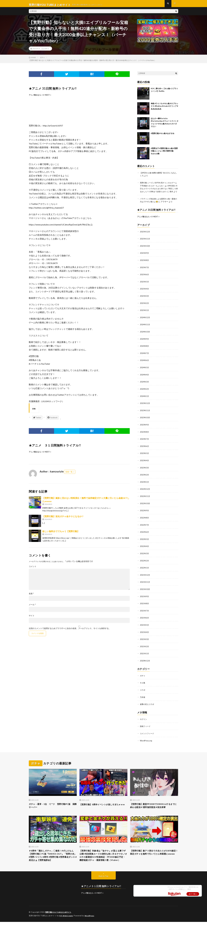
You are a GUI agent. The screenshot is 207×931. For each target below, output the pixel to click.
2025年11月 (145, 243)
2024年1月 (144, 399)
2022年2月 (144, 561)
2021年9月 (144, 597)
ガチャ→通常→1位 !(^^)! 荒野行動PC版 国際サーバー (52, 805)
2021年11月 (145, 583)
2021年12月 (145, 576)
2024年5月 (144, 371)
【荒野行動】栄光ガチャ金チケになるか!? (62, 519)
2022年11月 (145, 498)
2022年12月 (145, 491)
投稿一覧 (69, 474)
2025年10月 (145, 250)
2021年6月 (144, 618)
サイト (31, 618)
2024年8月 (144, 349)
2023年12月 (145, 406)
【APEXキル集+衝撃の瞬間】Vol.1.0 (155, 175)
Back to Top (103, 885)
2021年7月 (144, 611)
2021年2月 (144, 646)
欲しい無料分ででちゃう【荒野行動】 (60, 534)
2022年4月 (144, 547)
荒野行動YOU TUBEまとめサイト (59, 921)
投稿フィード (145, 725)
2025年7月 (144, 272)
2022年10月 (145, 505)
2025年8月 (144, 264)
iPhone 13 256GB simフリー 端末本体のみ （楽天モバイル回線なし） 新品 (183, 897)
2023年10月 (145, 420)
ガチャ (46, 51)
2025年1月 (144, 314)
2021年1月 (144, 653)
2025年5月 (144, 286)
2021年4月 (144, 632)
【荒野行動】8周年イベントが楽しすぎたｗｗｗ (102, 805)
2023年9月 (144, 427)
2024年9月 (144, 342)
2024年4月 (144, 378)
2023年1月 (144, 484)
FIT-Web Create (66, 925)
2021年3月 (144, 639)
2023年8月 (144, 434)
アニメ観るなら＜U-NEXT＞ (40, 97)
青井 (144, 196)
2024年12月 (145, 321)
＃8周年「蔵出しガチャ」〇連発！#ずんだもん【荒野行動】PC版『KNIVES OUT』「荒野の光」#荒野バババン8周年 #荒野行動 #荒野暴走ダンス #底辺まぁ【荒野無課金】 (52, 862)
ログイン (144, 718)
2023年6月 (144, 448)
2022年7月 (144, 526)
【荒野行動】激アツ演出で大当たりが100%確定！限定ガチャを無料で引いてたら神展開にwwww (153, 858)
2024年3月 (144, 385)
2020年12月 (145, 660)
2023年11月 (145, 413)
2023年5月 (144, 455)
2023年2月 (144, 477)
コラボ (143, 689)
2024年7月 (144, 356)
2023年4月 (144, 462)
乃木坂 (143, 696)
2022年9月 (144, 512)
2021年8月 (144, 604)
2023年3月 (144, 469)
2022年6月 (144, 533)
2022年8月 (144, 519)
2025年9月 (144, 257)
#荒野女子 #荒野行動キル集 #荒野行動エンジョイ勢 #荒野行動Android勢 (164, 153)
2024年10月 (145, 335)
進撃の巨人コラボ (147, 703)
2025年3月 (144, 300)
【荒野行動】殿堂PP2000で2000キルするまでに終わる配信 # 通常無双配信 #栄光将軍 (153, 807)
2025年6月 (144, 279)
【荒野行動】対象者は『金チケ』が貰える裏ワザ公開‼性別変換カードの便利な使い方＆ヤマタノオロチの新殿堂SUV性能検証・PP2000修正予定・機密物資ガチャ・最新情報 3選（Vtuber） (103, 862)
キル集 (143, 682)
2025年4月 (144, 293)
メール (32, 607)
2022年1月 (144, 568)
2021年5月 (144, 625)
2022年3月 (144, 554)
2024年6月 (144, 363)
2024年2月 (144, 392)
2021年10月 (145, 590)
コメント (32, 569)
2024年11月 (145, 328)
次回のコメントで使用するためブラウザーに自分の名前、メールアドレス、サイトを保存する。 (70, 631)
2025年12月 (145, 236)
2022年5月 (144, 540)
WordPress (91, 925)
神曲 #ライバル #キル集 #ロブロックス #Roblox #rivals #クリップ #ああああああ (164, 108)
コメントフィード (147, 732)
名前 (31, 596)
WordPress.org (146, 739)
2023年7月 (144, 441)
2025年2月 (144, 307)
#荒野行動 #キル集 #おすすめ (162, 136)
